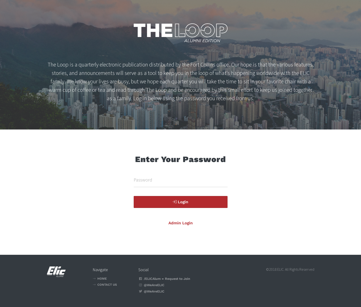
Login (180, 202)
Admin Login (180, 223)
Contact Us (107, 284)
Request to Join (177, 279)
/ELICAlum (152, 279)
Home (102, 278)
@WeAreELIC (154, 285)
